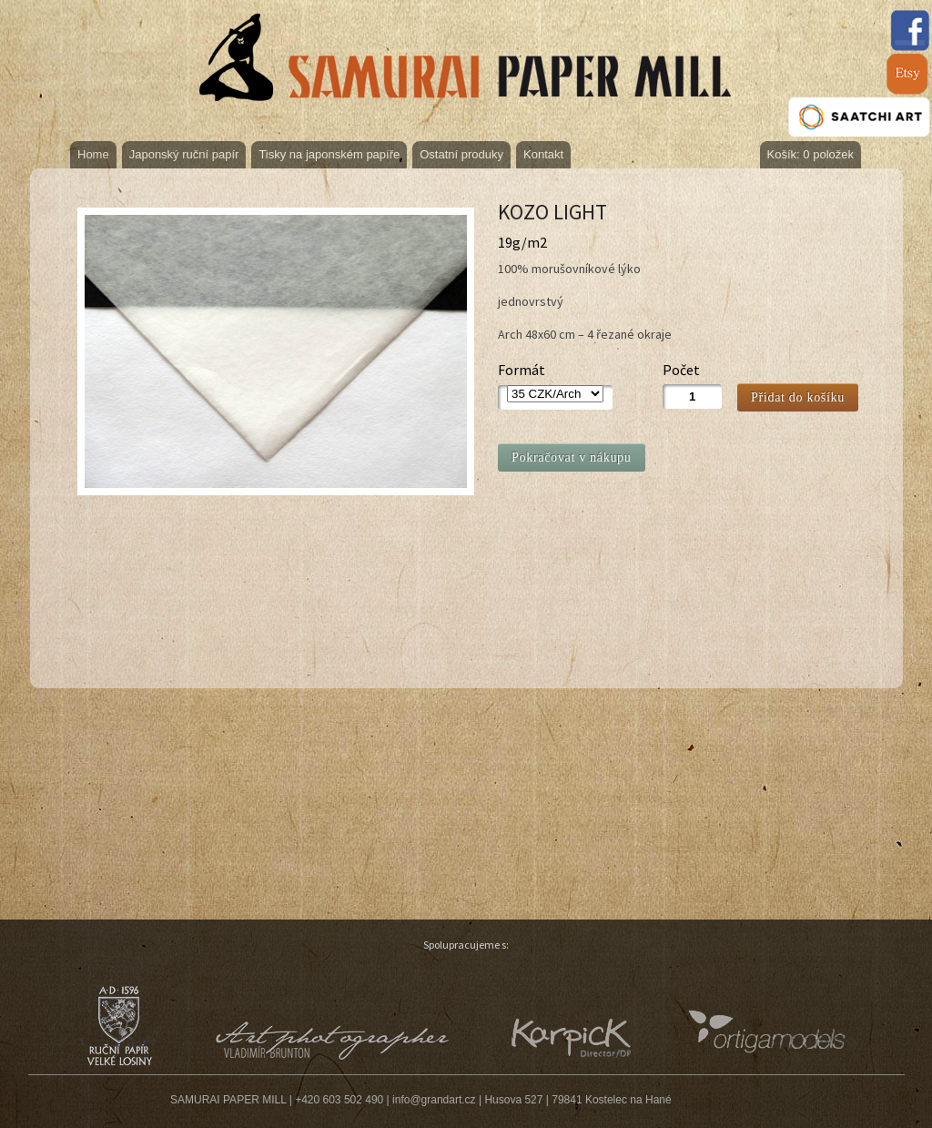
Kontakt (543, 154)
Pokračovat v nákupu (572, 457)
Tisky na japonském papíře (329, 154)
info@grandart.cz (434, 1099)
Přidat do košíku (798, 397)
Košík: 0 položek (810, 154)
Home (93, 154)
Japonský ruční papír (184, 154)
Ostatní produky (461, 154)
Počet (681, 370)
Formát (521, 370)
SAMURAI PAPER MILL (228, 1099)
